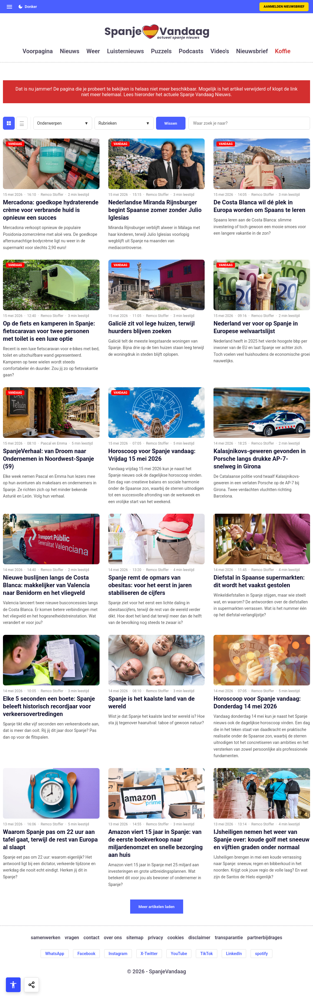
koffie (283, 51)
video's (220, 51)
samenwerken (45, 937)
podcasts (191, 51)
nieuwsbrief (252, 51)
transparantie (229, 937)
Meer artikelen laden (156, 906)
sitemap (134, 937)
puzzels (161, 51)
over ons (113, 937)
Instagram (118, 953)
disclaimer (199, 937)
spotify (261, 953)
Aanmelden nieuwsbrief (284, 7)
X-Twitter (149, 953)
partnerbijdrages (264, 937)
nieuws (69, 51)
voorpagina (37, 51)
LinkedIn (234, 953)
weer (93, 51)
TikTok (206, 953)
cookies (176, 937)
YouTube (179, 953)
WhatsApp (54, 953)
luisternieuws (125, 51)
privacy (155, 937)
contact (92, 937)
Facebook (86, 953)
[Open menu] (9, 7)
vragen (72, 937)
